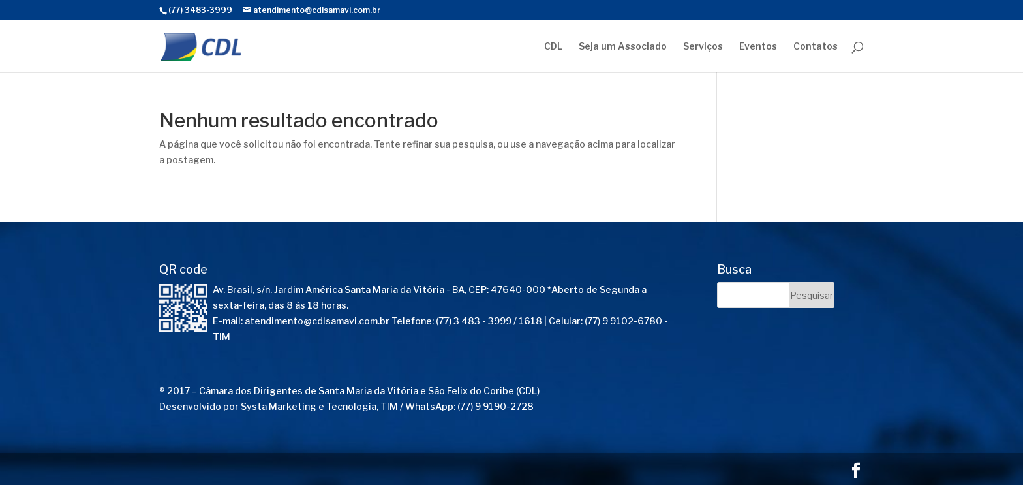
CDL (553, 47)
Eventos (758, 47)
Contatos (815, 47)
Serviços (703, 47)
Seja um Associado (623, 47)
